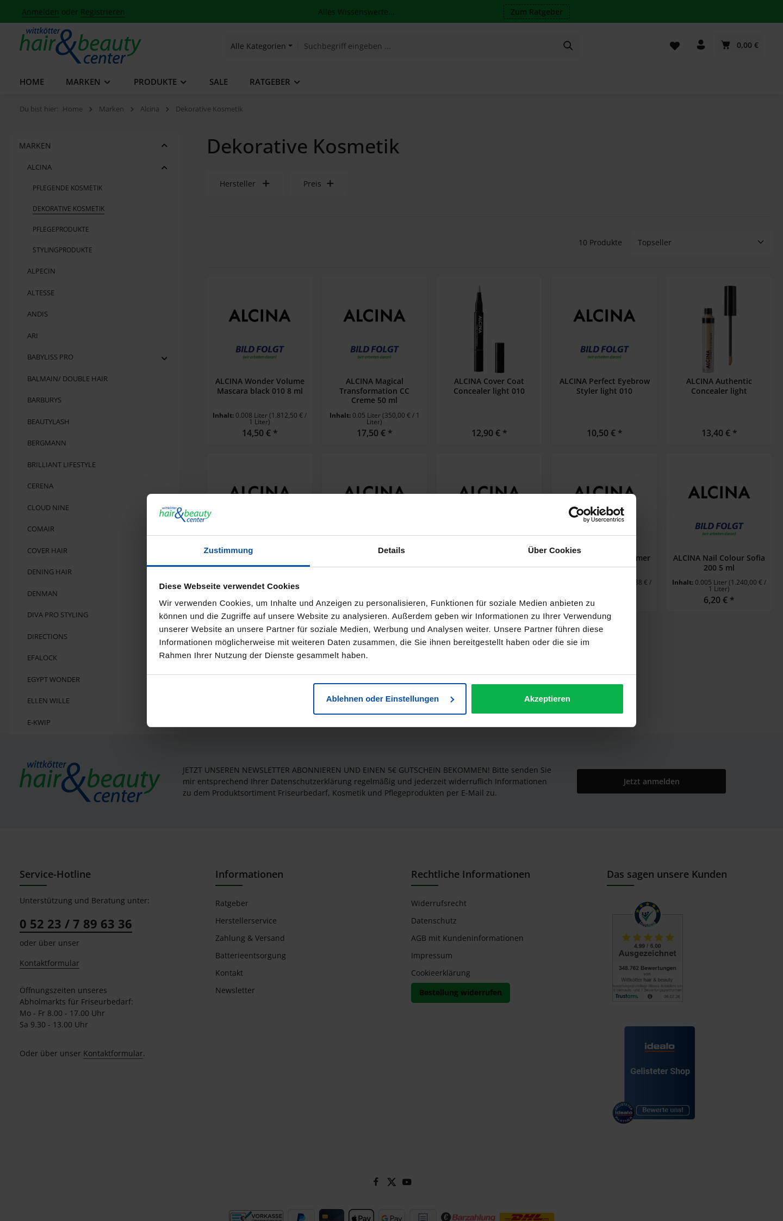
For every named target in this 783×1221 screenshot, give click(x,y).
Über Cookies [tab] (554, 550)
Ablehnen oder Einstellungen (390, 698)
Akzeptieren (547, 698)
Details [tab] (391, 550)
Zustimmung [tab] (228, 550)
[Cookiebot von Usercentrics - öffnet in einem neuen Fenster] (576, 514)
